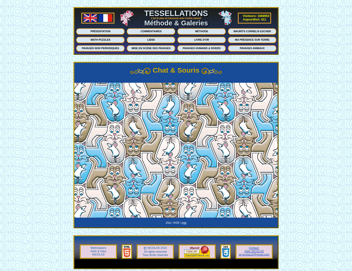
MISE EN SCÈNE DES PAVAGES (151, 48)
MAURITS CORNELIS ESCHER (252, 31)
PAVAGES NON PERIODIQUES (100, 48)
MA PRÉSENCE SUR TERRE (252, 39)
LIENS (151, 39)
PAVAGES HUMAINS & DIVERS (202, 48)
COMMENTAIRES (151, 31)
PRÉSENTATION (101, 31)
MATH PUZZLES (100, 39)
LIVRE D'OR (201, 39)
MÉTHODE (201, 31)
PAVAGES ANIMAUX (252, 48)
